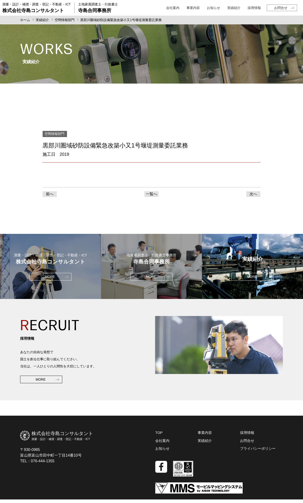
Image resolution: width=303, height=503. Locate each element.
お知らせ (213, 8)
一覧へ (151, 194)
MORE (41, 379)
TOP (159, 433)
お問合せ (280, 8)
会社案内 (172, 8)
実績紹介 (234, 8)
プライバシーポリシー (258, 448)
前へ (49, 194)
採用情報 (254, 8)
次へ (253, 194)
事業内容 (193, 8)
